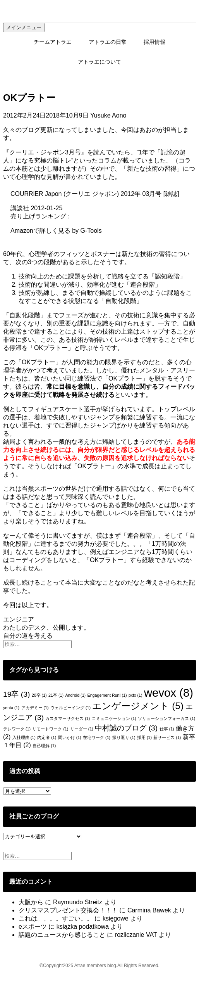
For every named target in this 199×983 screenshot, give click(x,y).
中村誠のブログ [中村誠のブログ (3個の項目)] (126, 728)
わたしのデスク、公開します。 (46, 627)
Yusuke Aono (108, 115)
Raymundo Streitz (77, 902)
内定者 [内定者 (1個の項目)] (46, 737)
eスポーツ (33, 926)
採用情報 (154, 42)
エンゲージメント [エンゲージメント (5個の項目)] (138, 706)
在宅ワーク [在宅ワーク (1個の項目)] (96, 737)
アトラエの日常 (108, 42)
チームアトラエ (53, 42)
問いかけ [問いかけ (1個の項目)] (69, 737)
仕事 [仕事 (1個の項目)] (167, 729)
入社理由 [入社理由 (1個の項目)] (24, 737)
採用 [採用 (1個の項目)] (144, 737)
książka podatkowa (83, 926)
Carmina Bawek (149, 910)
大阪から (31, 902)
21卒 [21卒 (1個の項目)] (55, 695)
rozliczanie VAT (136, 934)
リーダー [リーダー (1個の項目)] (81, 729)
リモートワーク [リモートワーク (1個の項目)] (50, 729)
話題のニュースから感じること (62, 934)
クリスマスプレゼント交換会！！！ (68, 910)
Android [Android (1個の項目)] (75, 695)
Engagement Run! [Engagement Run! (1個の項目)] (107, 695)
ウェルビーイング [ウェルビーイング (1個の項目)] (70, 707)
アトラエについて (99, 62)
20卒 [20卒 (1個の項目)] (39, 695)
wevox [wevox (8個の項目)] (168, 692)
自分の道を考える (28, 635)
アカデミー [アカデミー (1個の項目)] (35, 707)
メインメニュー (23, 27)
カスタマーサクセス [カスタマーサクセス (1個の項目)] (67, 718)
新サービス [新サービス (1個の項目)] (167, 737)
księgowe (116, 918)
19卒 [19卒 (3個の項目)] (16, 694)
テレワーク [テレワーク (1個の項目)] (17, 729)
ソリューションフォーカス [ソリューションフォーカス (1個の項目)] (166, 718)
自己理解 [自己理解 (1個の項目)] (44, 745)
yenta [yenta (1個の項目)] (11, 707)
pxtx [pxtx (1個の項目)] (135, 695)
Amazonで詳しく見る (40, 230)
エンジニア (18, 619)
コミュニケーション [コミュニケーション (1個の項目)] (114, 718)
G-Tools (91, 230)
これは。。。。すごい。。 (56, 918)
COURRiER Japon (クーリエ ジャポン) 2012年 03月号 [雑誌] (94, 193)
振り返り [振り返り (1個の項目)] (124, 737)
